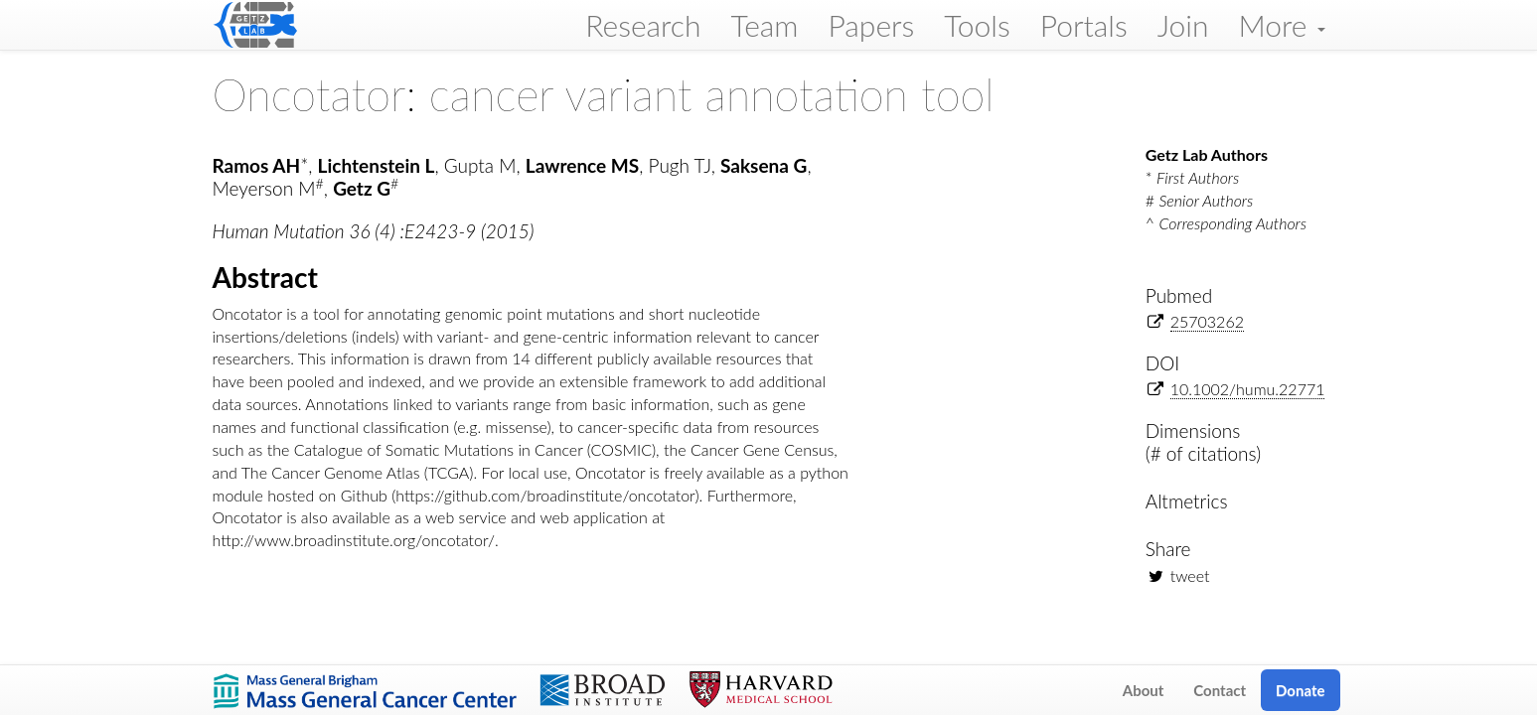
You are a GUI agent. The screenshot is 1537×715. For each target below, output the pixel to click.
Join (1183, 25)
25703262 (1207, 321)
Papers (871, 25)
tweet (1190, 575)
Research (642, 25)
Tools (977, 25)
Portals (1084, 25)
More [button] (1281, 25)
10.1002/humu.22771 (1247, 388)
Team (765, 25)
